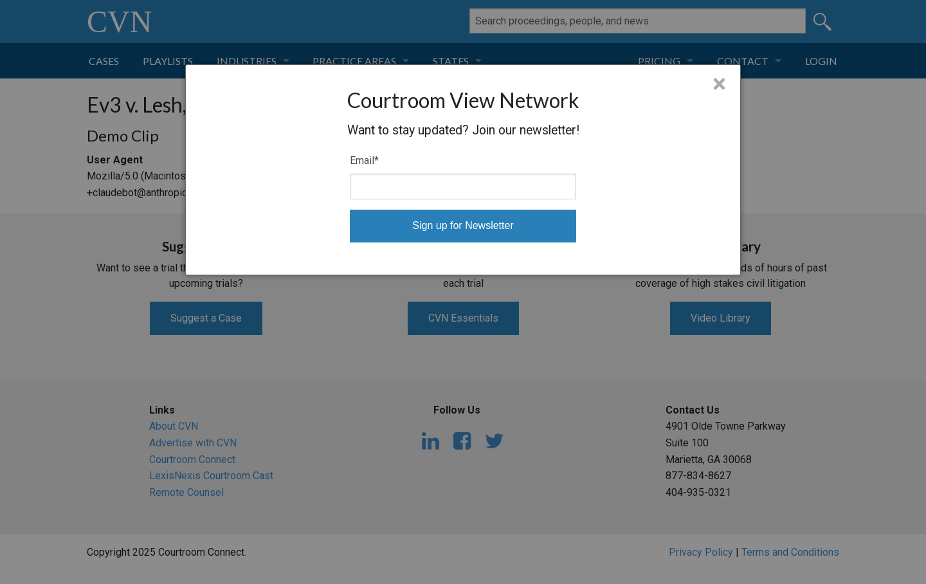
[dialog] (463, 169)
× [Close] (719, 84)
